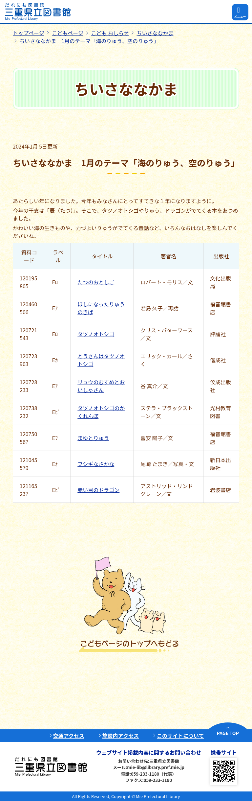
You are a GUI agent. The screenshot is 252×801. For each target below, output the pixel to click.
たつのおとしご (95, 282)
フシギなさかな (95, 464)
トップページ (28, 33)
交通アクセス (68, 736)
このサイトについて (180, 736)
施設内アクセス (120, 736)
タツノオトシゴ (95, 334)
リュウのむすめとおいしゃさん (101, 386)
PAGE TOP (228, 733)
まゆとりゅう (93, 438)
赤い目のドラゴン (98, 490)
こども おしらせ (110, 33)
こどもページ (67, 33)
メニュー (240, 16)
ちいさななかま (154, 33)
